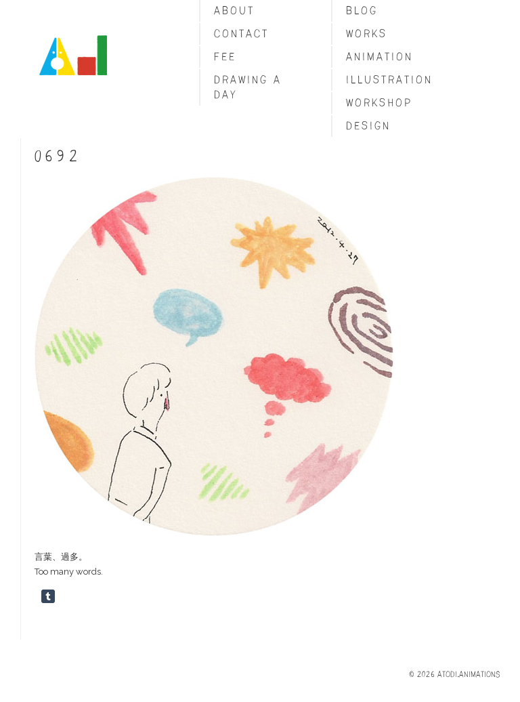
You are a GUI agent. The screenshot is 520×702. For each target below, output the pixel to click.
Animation (379, 56)
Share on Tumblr (48, 596)
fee (225, 56)
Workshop (379, 103)
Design (368, 126)
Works (366, 33)
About (234, 10)
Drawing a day (248, 87)
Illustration (389, 80)
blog (362, 10)
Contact (241, 33)
